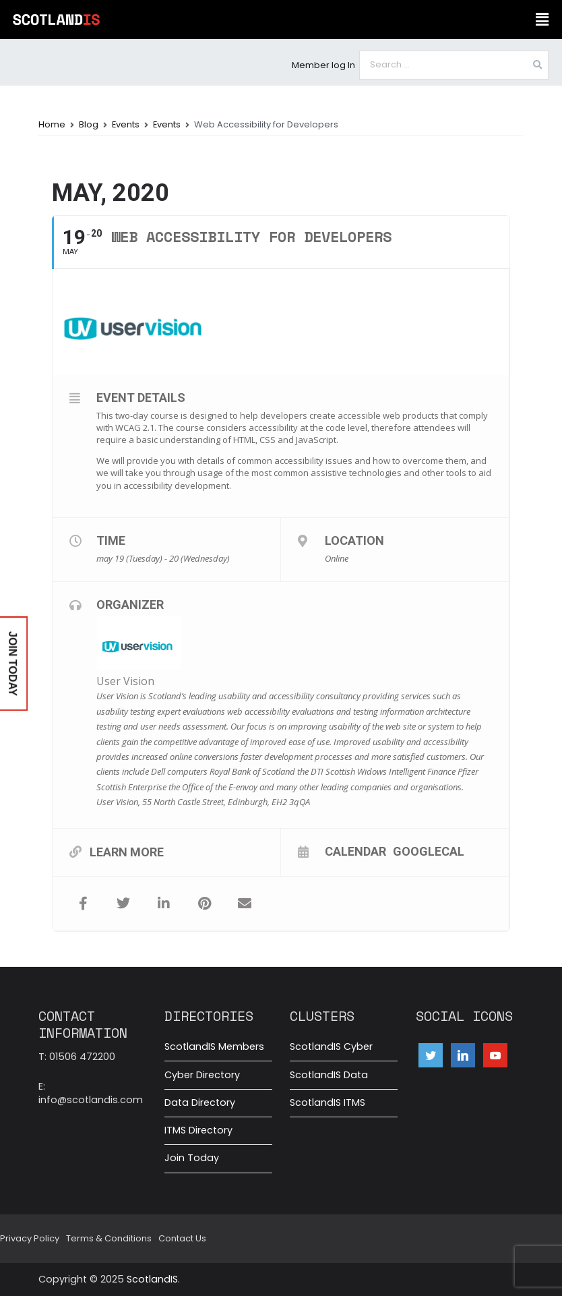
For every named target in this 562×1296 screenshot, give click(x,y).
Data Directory (199, 1102)
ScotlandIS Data (329, 1075)
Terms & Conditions (109, 1238)
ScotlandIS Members (214, 1046)
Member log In (323, 65)
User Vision (125, 681)
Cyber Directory (202, 1075)
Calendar (355, 851)
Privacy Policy (29, 1238)
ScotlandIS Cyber (331, 1046)
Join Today (191, 1158)
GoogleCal (428, 851)
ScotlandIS (152, 1279)
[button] (541, 19)
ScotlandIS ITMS (327, 1102)
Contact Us (182, 1238)
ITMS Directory (198, 1130)
